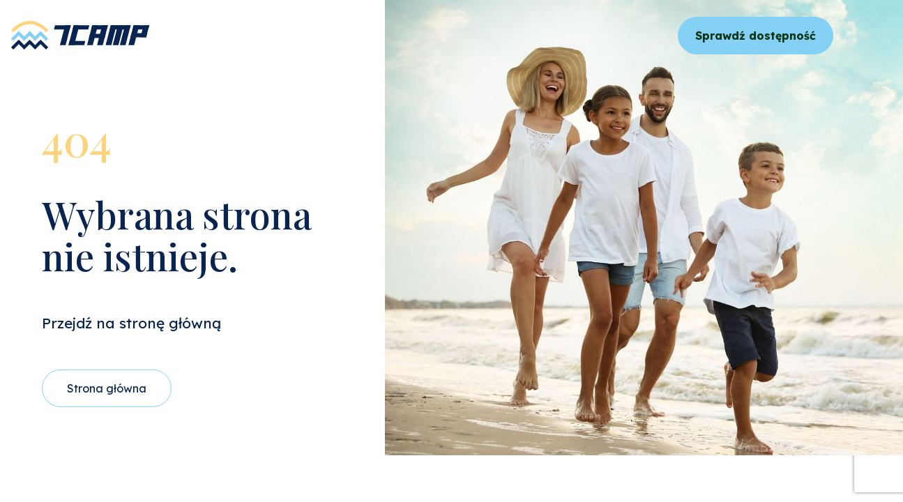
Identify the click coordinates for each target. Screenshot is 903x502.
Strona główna (106, 388)
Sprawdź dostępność (755, 36)
